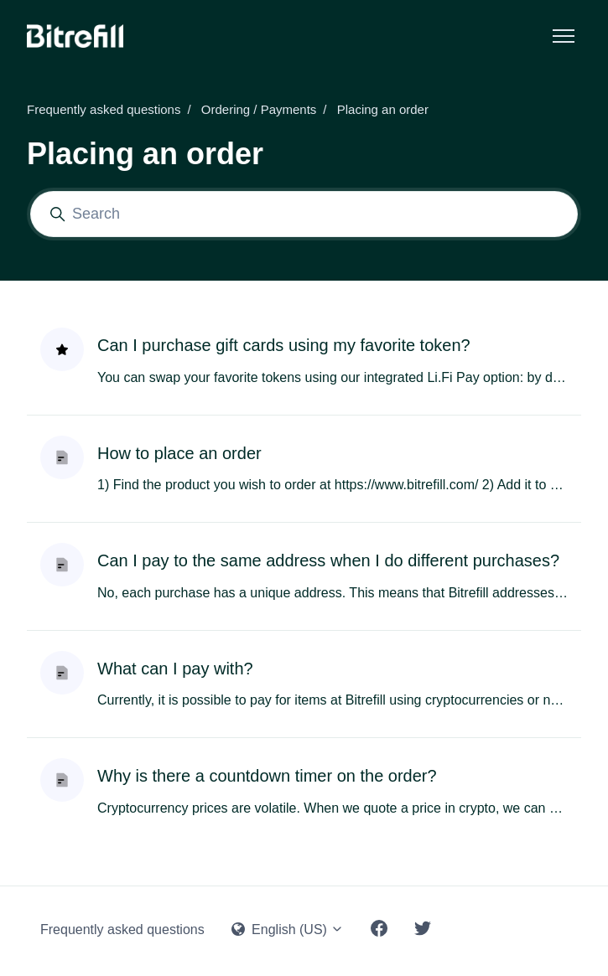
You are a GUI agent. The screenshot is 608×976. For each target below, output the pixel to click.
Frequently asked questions (103, 109)
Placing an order (383, 109)
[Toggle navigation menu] (563, 36)
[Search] (304, 214)
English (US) (288, 929)
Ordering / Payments (259, 109)
